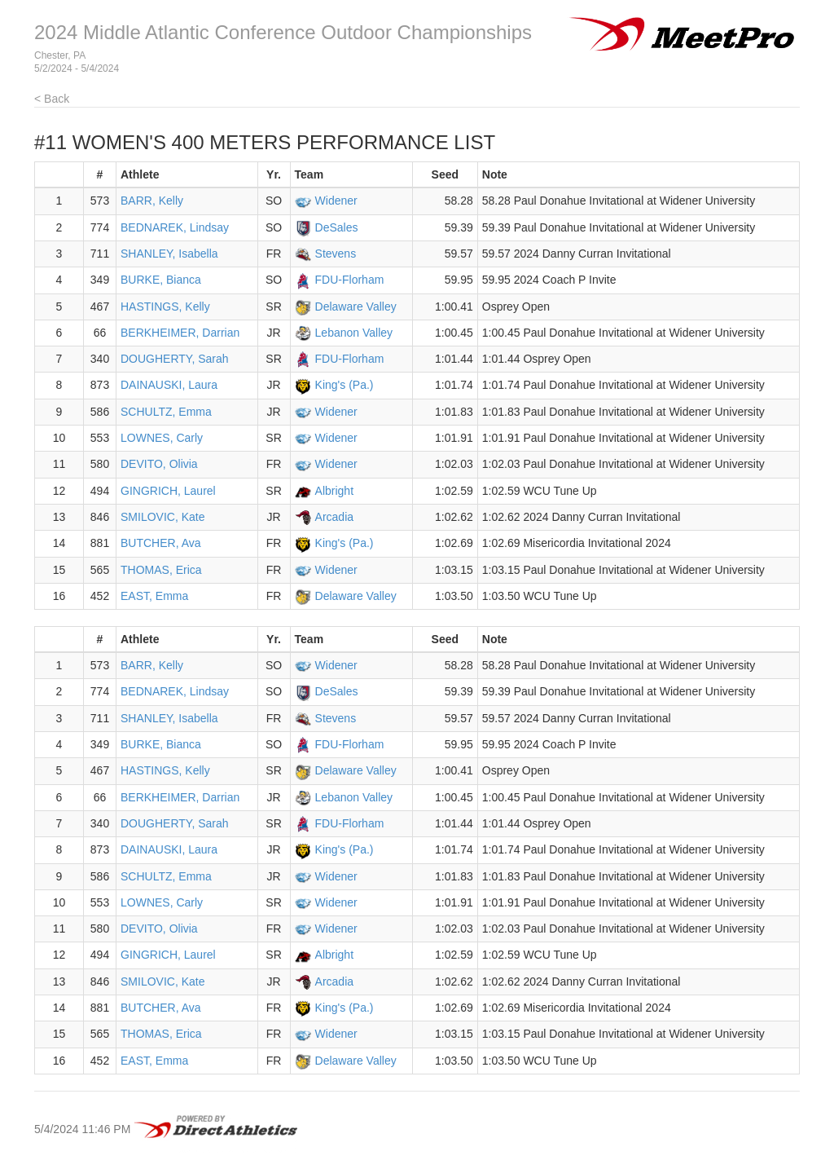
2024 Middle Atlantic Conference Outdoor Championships (283, 32)
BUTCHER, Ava (161, 542)
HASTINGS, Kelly (165, 306)
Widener (336, 200)
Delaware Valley (356, 306)
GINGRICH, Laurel (168, 490)
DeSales (336, 227)
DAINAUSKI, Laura (169, 384)
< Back (51, 98)
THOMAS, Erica (161, 569)
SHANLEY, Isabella (169, 253)
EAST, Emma (154, 595)
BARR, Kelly (152, 200)
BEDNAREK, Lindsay (175, 227)
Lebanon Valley (354, 332)
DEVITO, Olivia (159, 463)
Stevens (336, 253)
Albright (334, 490)
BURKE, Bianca (161, 279)
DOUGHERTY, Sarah (175, 358)
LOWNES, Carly (162, 437)
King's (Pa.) (344, 384)
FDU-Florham (349, 279)
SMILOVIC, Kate (162, 516)
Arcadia (334, 516)
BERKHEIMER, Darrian (180, 332)
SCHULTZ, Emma (166, 411)
